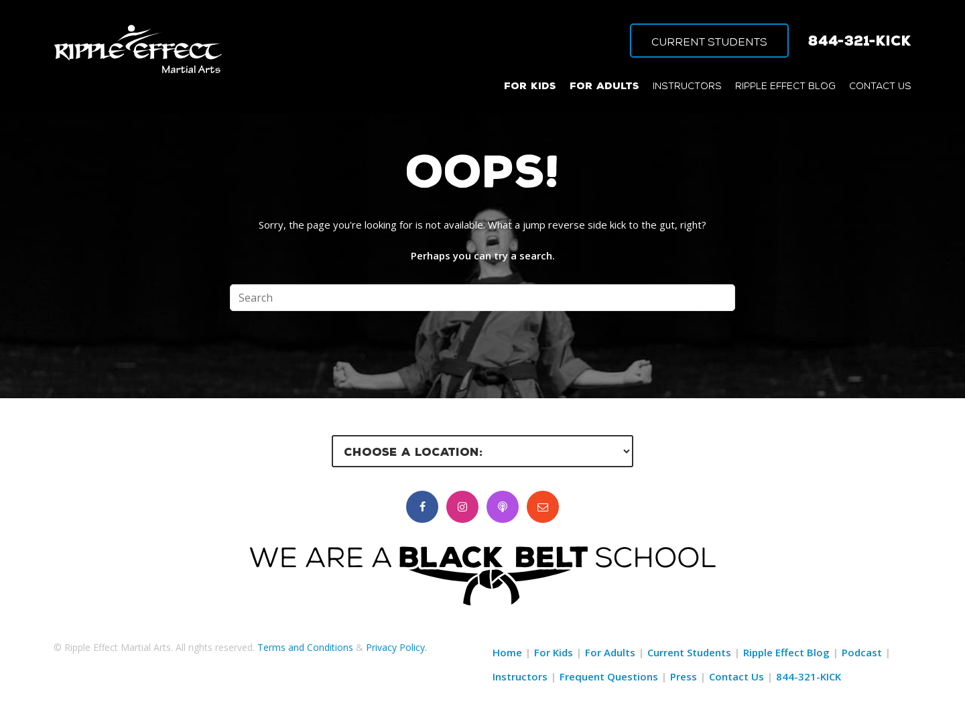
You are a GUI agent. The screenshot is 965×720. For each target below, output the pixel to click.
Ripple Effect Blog (786, 652)
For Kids (553, 652)
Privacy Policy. (396, 647)
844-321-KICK (859, 40)
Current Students (689, 652)
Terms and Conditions (305, 647)
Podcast (862, 652)
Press (683, 676)
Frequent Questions (609, 676)
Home (507, 652)
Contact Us (736, 676)
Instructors (520, 676)
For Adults (610, 652)
